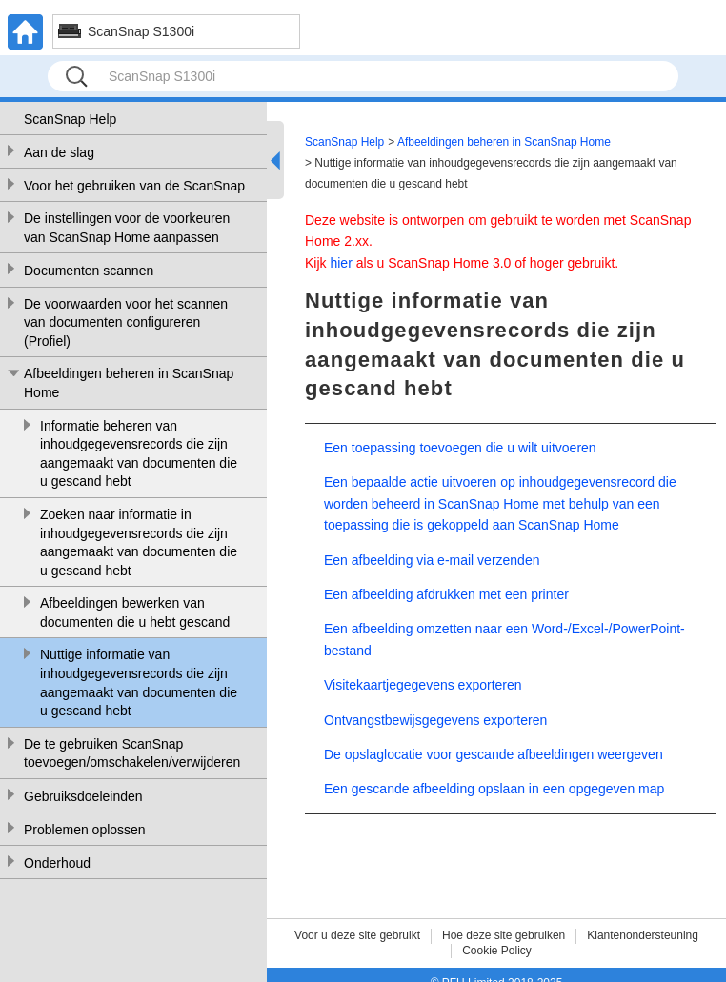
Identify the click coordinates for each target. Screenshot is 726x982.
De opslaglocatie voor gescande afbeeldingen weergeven (493, 754)
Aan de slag (59, 152)
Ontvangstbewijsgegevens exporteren (435, 720)
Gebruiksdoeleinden (83, 796)
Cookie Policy (497, 950)
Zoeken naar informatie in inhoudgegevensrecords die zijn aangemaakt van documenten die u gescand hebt (138, 542)
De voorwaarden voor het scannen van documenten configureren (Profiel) (126, 322)
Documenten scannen (88, 270)
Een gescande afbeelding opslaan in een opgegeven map (494, 788)
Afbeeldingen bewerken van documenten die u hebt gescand (135, 612)
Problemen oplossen (85, 829)
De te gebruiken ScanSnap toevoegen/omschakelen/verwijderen (132, 753)
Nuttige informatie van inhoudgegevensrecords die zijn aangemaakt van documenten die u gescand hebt (138, 682)
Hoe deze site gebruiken (503, 935)
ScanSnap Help (70, 119)
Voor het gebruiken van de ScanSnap (134, 185)
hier (341, 263)
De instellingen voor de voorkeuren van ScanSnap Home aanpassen (127, 227)
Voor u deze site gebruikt (357, 935)
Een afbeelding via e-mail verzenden (431, 560)
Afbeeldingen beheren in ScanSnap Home (128, 383)
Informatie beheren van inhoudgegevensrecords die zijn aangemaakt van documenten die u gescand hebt (138, 454)
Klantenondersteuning (642, 935)
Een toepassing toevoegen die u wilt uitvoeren (460, 447)
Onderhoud (57, 863)
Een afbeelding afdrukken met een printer (446, 594)
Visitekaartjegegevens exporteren (423, 684)
